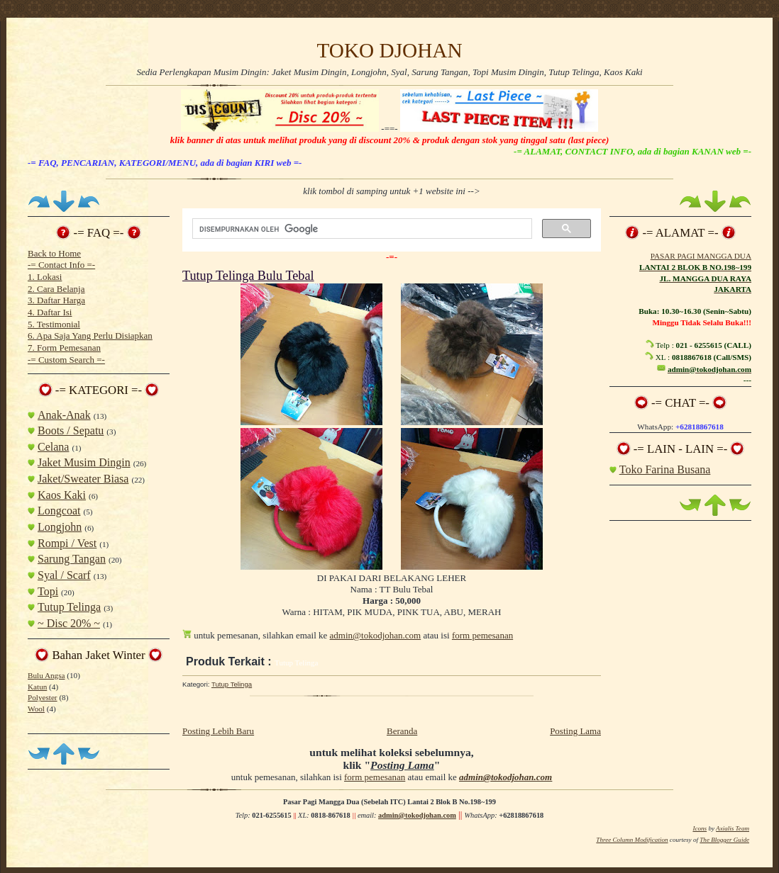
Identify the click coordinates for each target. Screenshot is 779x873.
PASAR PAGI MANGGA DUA (701, 256)
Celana (53, 447)
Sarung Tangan (72, 559)
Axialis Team (732, 828)
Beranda (402, 731)
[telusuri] (360, 229)
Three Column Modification (632, 839)
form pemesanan (482, 635)
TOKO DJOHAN (389, 50)
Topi (48, 591)
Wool (36, 708)
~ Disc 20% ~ (69, 623)
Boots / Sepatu (71, 430)
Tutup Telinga (69, 607)
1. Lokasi (45, 276)
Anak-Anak (64, 415)
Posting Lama (575, 731)
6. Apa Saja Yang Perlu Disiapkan (90, 335)
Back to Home (54, 253)
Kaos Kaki (62, 495)
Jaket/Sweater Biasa (83, 479)
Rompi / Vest (67, 543)
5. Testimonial (54, 324)
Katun (37, 686)
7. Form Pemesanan (64, 347)
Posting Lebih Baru (218, 731)
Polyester (42, 697)
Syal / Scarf (64, 575)
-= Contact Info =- (61, 264)
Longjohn (60, 527)
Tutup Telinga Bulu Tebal (248, 276)
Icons (699, 828)
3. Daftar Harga (56, 300)
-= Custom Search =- (66, 359)
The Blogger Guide (724, 839)
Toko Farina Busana (665, 469)
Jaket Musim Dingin (84, 462)
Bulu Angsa (46, 675)
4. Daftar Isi (50, 312)
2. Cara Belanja (56, 288)
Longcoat (59, 511)
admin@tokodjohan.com (375, 635)
